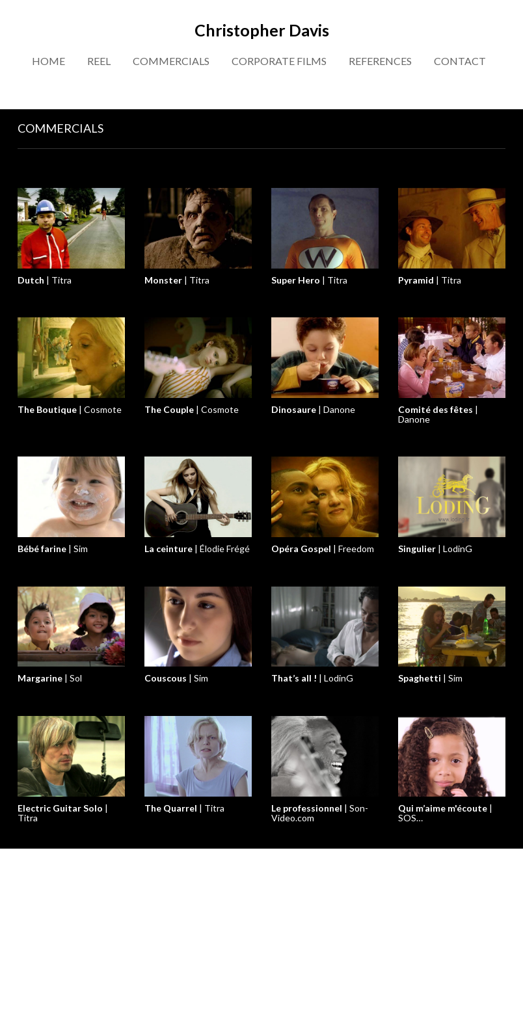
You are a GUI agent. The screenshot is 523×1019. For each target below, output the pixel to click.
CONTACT (460, 61)
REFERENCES (380, 61)
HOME (48, 61)
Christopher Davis (261, 30)
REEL (99, 61)
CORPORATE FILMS (279, 61)
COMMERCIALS (171, 61)
